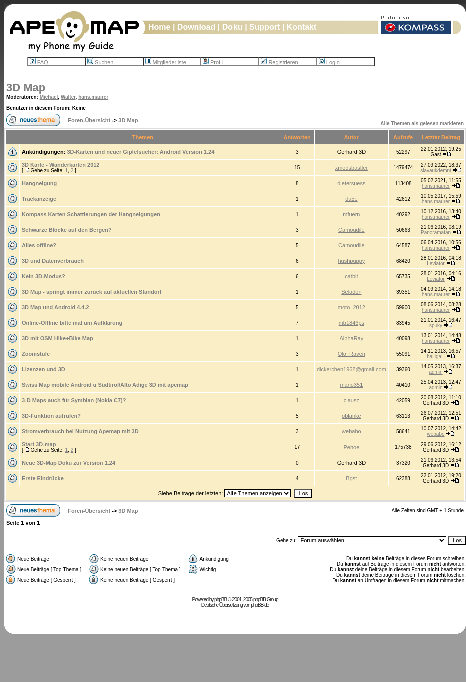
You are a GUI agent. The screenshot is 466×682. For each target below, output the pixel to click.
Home (159, 27)
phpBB (220, 599)
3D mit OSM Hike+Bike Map (57, 338)
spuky (435, 325)
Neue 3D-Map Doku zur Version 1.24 (68, 463)
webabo (351, 431)
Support (264, 27)
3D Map (25, 87)
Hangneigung (39, 183)
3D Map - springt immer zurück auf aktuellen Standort (91, 292)
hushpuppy (351, 261)
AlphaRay (352, 338)
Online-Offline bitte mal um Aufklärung (72, 323)
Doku (232, 27)
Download (196, 27)
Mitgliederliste (165, 62)
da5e (351, 199)
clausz (351, 400)
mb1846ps (351, 323)
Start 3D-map (39, 444)
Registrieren (279, 62)
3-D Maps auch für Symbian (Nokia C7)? (74, 400)
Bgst (351, 478)
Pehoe (351, 447)
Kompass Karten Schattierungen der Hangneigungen (91, 214)
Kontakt (302, 27)
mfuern (351, 214)
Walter (68, 97)
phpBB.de (260, 605)
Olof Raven (351, 354)
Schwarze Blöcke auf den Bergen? (67, 230)
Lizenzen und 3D (43, 369)
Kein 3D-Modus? (43, 276)
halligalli (436, 356)
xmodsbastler (351, 168)
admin (435, 372)
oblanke (351, 416)
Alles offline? (39, 245)
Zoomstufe (36, 354)
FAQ (39, 62)
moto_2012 (351, 307)
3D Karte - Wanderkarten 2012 (61, 165)
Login (329, 62)
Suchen (100, 62)
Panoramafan (436, 232)
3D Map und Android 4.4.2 (55, 307)
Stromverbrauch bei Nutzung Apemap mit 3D (80, 431)
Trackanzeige (39, 199)
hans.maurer (93, 97)
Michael (49, 97)
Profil (213, 62)
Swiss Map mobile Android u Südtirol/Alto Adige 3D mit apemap (105, 385)
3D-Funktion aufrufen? (51, 416)
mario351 (351, 385)
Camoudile (351, 230)
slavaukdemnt (435, 170)
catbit (351, 276)
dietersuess (351, 183)
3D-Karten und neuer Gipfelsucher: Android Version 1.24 (140, 152)
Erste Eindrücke (43, 478)
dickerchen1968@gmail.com (351, 369)
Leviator (436, 263)
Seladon (351, 292)
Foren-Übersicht (89, 120)
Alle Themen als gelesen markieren (422, 123)
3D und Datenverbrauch (53, 261)
